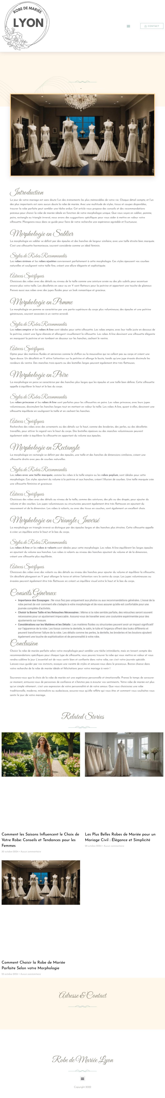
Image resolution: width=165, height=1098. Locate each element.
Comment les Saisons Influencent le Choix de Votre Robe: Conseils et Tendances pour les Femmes (40, 840)
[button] (128, 26)
